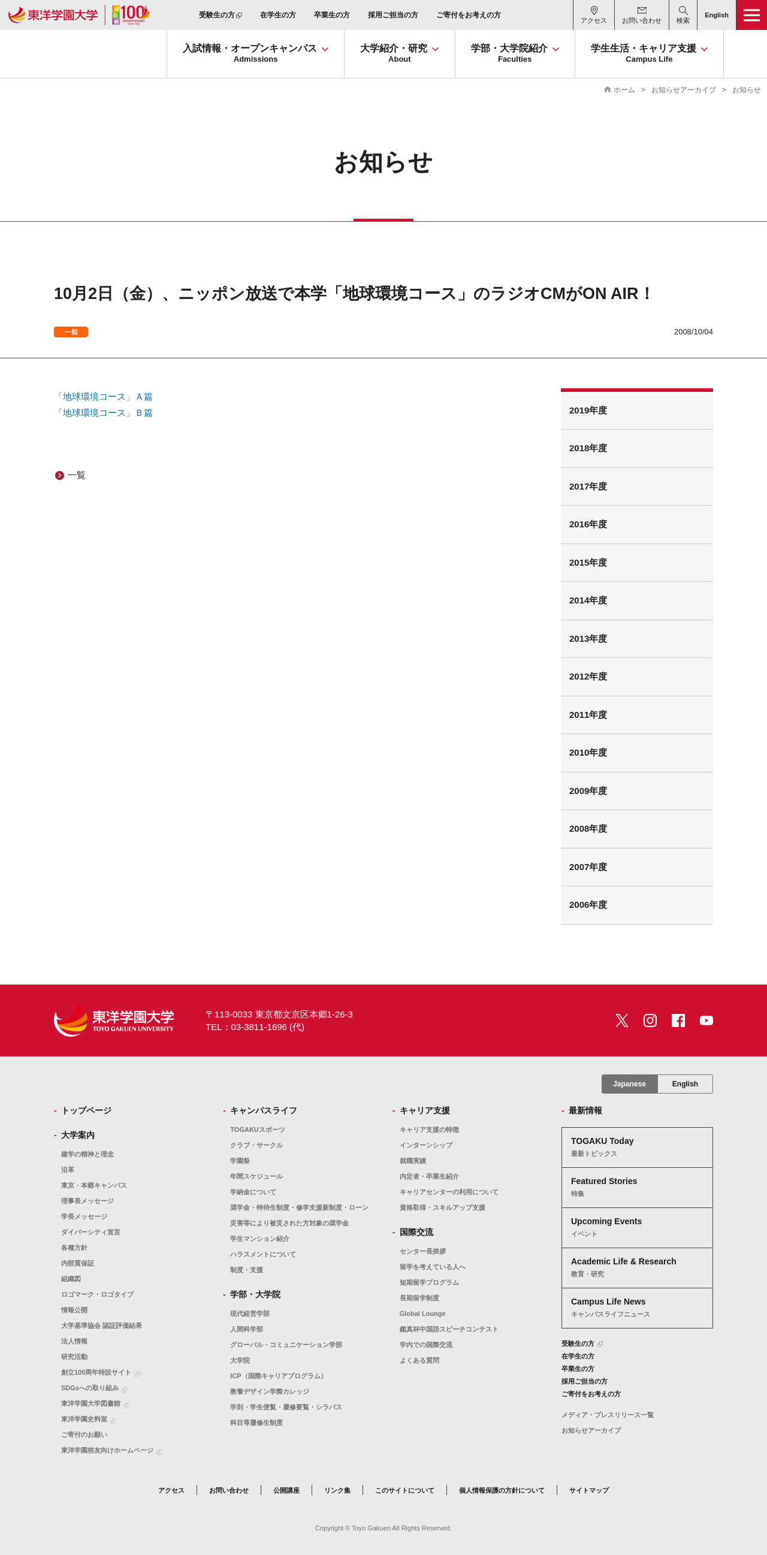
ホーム (624, 90)
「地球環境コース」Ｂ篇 (103, 412)
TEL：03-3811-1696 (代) (255, 1027)
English (685, 1084)
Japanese (629, 1084)
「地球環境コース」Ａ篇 (103, 396)
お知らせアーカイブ (683, 90)
